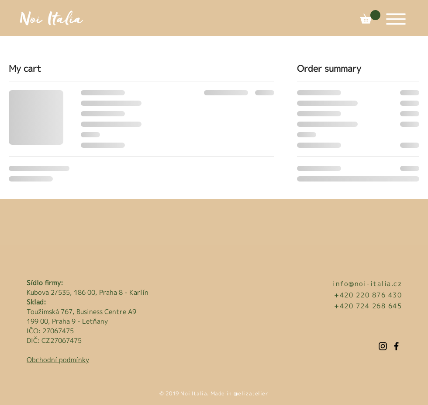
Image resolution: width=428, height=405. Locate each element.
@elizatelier (251, 393)
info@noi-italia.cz (367, 283)
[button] (370, 17)
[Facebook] (396, 346)
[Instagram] (382, 346)
